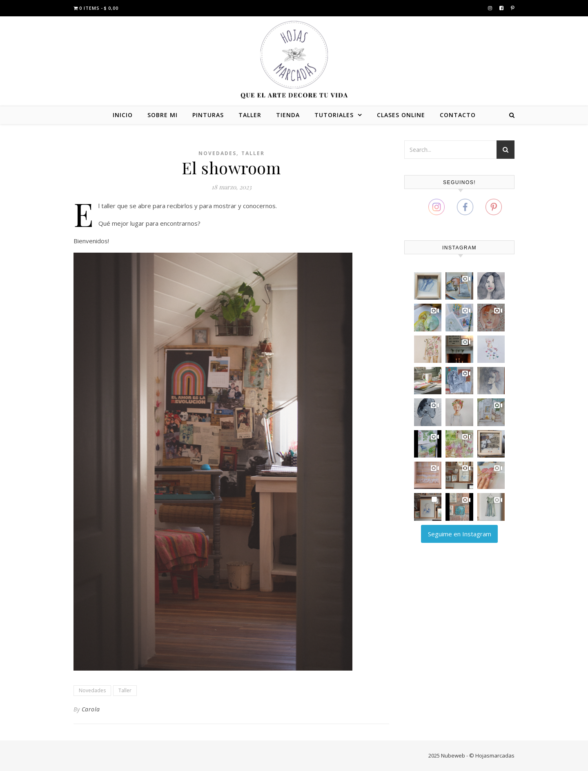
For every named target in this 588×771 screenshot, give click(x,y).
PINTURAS (208, 115)
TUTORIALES (334, 115)
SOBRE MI (162, 115)
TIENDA (288, 115)
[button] (427, 286)
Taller (253, 153)
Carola (91, 709)
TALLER (249, 115)
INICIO (123, 115)
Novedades (217, 153)
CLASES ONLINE (401, 115)
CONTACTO (458, 115)
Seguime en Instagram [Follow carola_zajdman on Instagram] (459, 534)
